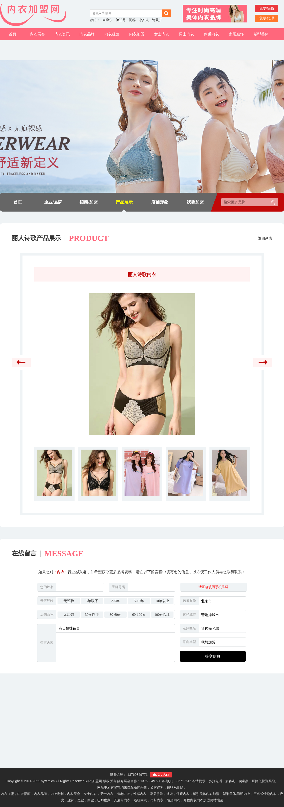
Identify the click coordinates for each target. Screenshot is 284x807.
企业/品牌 (53, 202)
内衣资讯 (62, 34)
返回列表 (265, 238)
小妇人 (144, 20)
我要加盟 (195, 202)
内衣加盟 (136, 34)
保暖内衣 (211, 34)
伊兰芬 (121, 20)
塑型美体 (261, 34)
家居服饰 (236, 34)
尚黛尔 (107, 20)
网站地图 (216, 800)
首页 (12, 34)
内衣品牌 (87, 34)
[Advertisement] (142, 723)
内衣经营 (112, 34)
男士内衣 (186, 34)
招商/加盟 (89, 202)
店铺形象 (159, 202)
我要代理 (266, 18)
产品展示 (124, 202)
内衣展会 (37, 34)
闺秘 (132, 20)
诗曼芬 (157, 20)
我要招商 (266, 8)
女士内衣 (161, 34)
